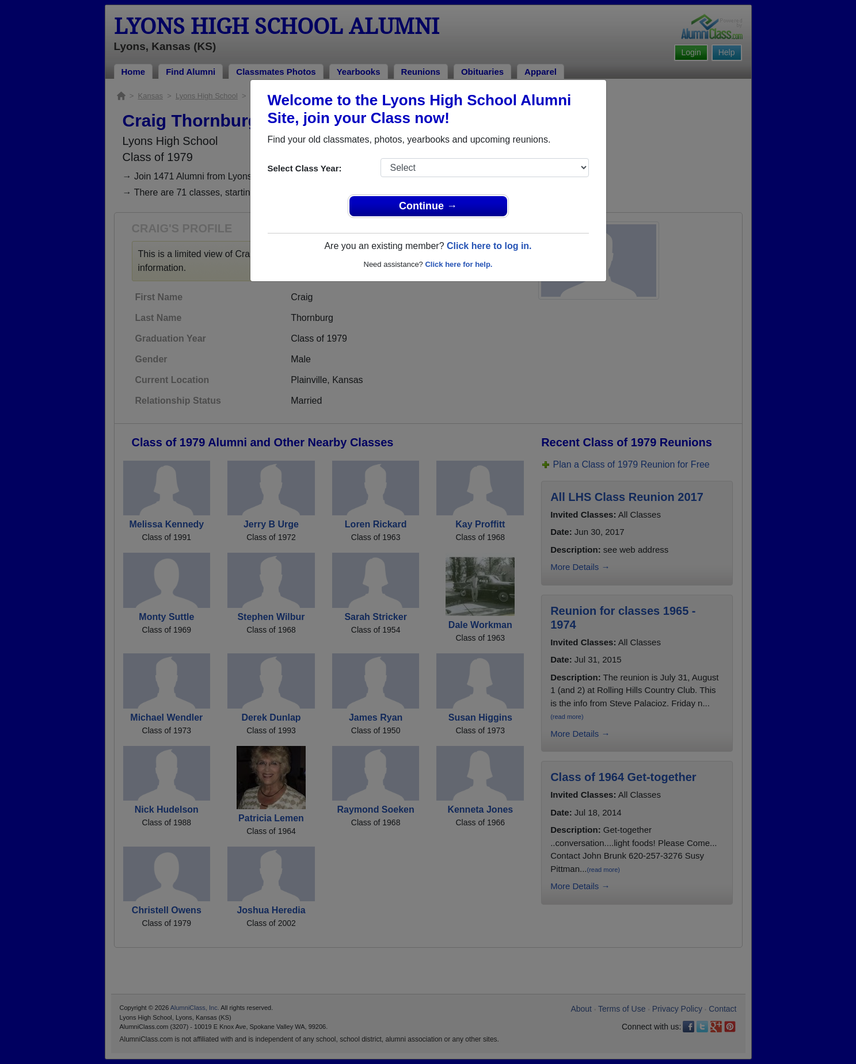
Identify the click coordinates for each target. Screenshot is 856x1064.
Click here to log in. (489, 246)
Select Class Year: (305, 168)
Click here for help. (458, 264)
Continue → (428, 206)
